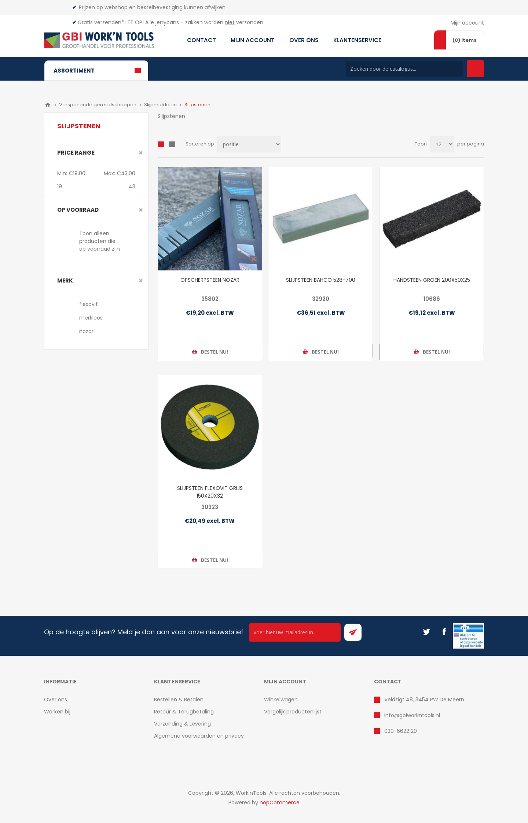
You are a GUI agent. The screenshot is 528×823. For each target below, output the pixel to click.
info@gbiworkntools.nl (412, 715)
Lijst (172, 144)
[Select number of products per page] (442, 144)
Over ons (55, 699)
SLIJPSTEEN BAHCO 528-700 (320, 280)
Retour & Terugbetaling (184, 711)
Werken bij (57, 711)
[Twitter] (426, 632)
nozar (86, 331)
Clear (141, 153)
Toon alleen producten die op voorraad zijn (99, 241)
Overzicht (161, 144)
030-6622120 (400, 731)
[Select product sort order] (249, 144)
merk (65, 280)
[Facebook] (444, 632)
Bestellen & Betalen (178, 699)
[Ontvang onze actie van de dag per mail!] (295, 632)
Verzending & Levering (182, 723)
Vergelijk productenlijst (293, 711)
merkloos (91, 317)
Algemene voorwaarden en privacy (199, 735)
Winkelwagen (281, 699)
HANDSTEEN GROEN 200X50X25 (431, 280)
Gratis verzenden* (101, 22)
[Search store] (404, 69)
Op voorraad (78, 210)
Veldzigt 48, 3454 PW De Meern (424, 699)
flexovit (88, 304)
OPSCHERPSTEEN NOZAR (209, 280)
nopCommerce (280, 802)
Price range (76, 152)
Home (47, 105)
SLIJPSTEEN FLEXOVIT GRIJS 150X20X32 (210, 491)
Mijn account (467, 22)
